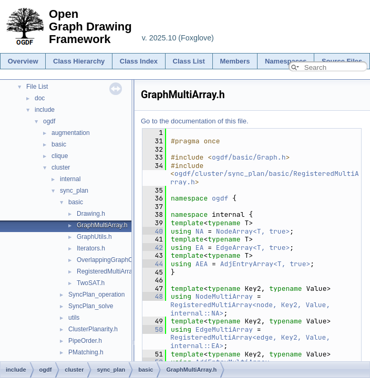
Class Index (139, 61)
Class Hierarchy (79, 61)
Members (235, 61)
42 (152, 247)
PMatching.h (86, 352)
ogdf (49, 121)
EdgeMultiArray (224, 329)
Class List (189, 61)
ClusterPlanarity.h (93, 329)
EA (200, 247)
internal (70, 179)
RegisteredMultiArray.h (108, 271)
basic (59, 144)
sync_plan (74, 190)
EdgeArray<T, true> (253, 247)
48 (152, 296)
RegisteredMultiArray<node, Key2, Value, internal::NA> (252, 309)
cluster (61, 167)
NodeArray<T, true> (253, 231)
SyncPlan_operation (96, 294)
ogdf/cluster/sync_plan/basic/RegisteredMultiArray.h (264, 177)
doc (40, 98)
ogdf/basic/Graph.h (248, 157)
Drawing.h (91, 213)
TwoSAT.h (91, 283)
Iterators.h (91, 248)
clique (60, 156)
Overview (23, 61)
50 (152, 329)
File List (37, 86)
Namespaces (286, 61)
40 (152, 231)
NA (200, 231)
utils (73, 317)
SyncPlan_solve (90, 306)
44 (152, 263)
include (45, 109)
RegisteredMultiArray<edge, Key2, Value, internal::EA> (252, 341)
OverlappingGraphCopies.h (115, 260)
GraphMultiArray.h (102, 225)
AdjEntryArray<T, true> (265, 263)
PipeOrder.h (85, 340)
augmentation (71, 132)
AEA (202, 263)
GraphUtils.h (94, 236)
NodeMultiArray (224, 296)
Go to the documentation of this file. (195, 121)
